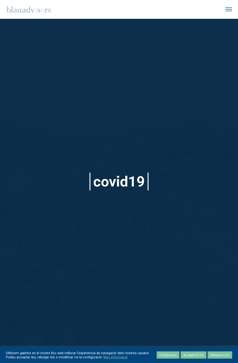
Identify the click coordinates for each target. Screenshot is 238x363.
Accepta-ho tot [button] (193, 355)
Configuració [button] (168, 355)
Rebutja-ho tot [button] (219, 355)
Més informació (115, 357)
